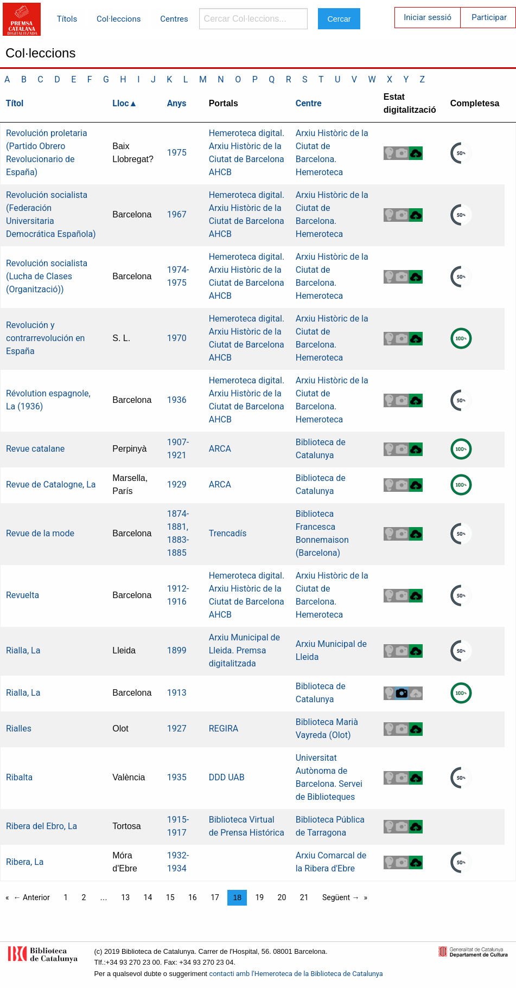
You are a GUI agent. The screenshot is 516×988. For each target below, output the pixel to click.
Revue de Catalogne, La (51, 484)
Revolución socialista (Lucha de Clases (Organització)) (46, 276)
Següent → (341, 897)
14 (148, 897)
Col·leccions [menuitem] (119, 19)
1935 (177, 777)
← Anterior (32, 897)
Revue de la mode (40, 533)
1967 (177, 214)
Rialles (18, 728)
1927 (177, 728)
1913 (177, 693)
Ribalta (19, 777)
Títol (15, 103)
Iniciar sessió (427, 17)
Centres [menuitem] (174, 19)
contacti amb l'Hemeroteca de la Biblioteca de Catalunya (296, 974)
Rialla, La (23, 650)
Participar (489, 17)
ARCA (220, 449)
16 (192, 897)
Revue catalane (35, 449)
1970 (177, 338)
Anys (177, 103)
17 (215, 897)
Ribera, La (24, 862)
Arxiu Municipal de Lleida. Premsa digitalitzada (244, 650)
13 (125, 897)
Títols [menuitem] (67, 19)
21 (304, 897)
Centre (309, 103)
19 (259, 897)
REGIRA (224, 728)
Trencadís (228, 533)
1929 (177, 484)
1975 (177, 152)
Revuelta (22, 595)
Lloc (120, 103)
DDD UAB (227, 777)
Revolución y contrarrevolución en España (45, 338)
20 (282, 897)
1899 (177, 650)
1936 (177, 400)
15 (170, 897)
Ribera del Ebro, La (41, 826)
